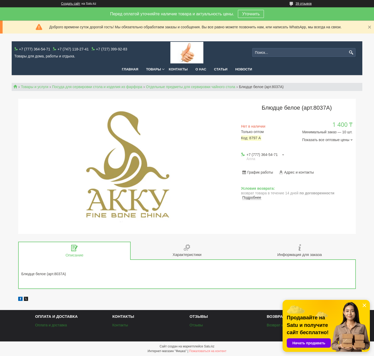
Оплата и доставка (51, 325)
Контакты (178, 69)
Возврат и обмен (281, 325)
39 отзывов (304, 3)
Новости (243, 69)
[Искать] (351, 53)
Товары (153, 69)
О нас (201, 69)
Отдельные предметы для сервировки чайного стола (190, 87)
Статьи (221, 69)
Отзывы (196, 325)
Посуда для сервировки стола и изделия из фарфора (97, 87)
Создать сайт (70, 3)
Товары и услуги (34, 87)
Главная (130, 69)
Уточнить (251, 14)
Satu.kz (209, 346)
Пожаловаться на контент (207, 351)
